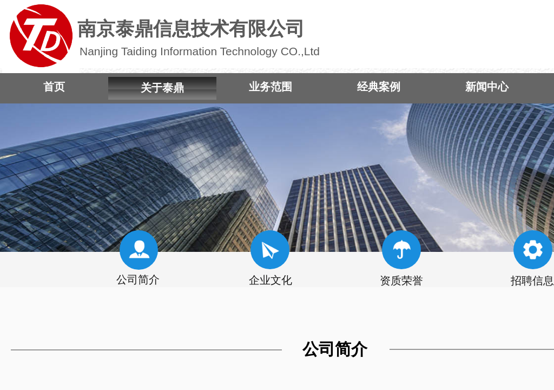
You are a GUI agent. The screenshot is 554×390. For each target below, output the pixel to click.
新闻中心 (487, 87)
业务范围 (270, 87)
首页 (54, 87)
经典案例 (378, 87)
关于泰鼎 (162, 88)
